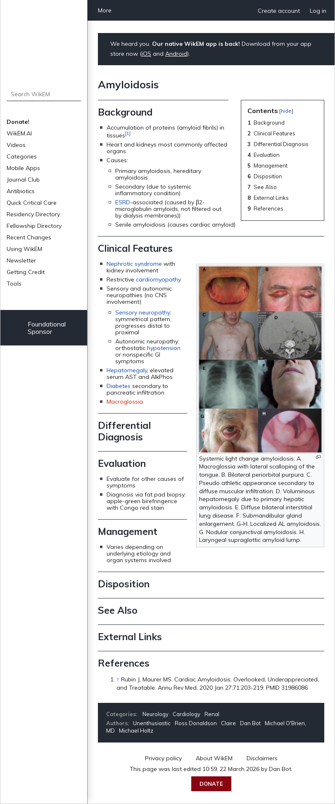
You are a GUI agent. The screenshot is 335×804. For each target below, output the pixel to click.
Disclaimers (262, 758)
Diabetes (119, 386)
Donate (211, 783)
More (105, 10)
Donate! (18, 121)
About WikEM (214, 758)
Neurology (156, 714)
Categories (22, 156)
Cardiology (186, 714)
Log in (318, 10)
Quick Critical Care (32, 202)
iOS (146, 53)
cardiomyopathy (158, 279)
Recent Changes (29, 237)
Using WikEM (24, 249)
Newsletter (21, 260)
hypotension (164, 348)
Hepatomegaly (127, 370)
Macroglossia (125, 401)
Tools (14, 283)
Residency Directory (33, 214)
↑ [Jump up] (117, 679)
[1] (128, 133)
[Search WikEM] (44, 94)
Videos (16, 145)
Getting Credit (26, 272)
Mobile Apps (23, 168)
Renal (211, 714)
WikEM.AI (19, 133)
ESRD (122, 202)
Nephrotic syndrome (134, 263)
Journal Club (23, 179)
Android (176, 53)
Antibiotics (21, 191)
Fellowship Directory (34, 225)
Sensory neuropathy (142, 312)
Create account (279, 10)
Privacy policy (163, 758)
